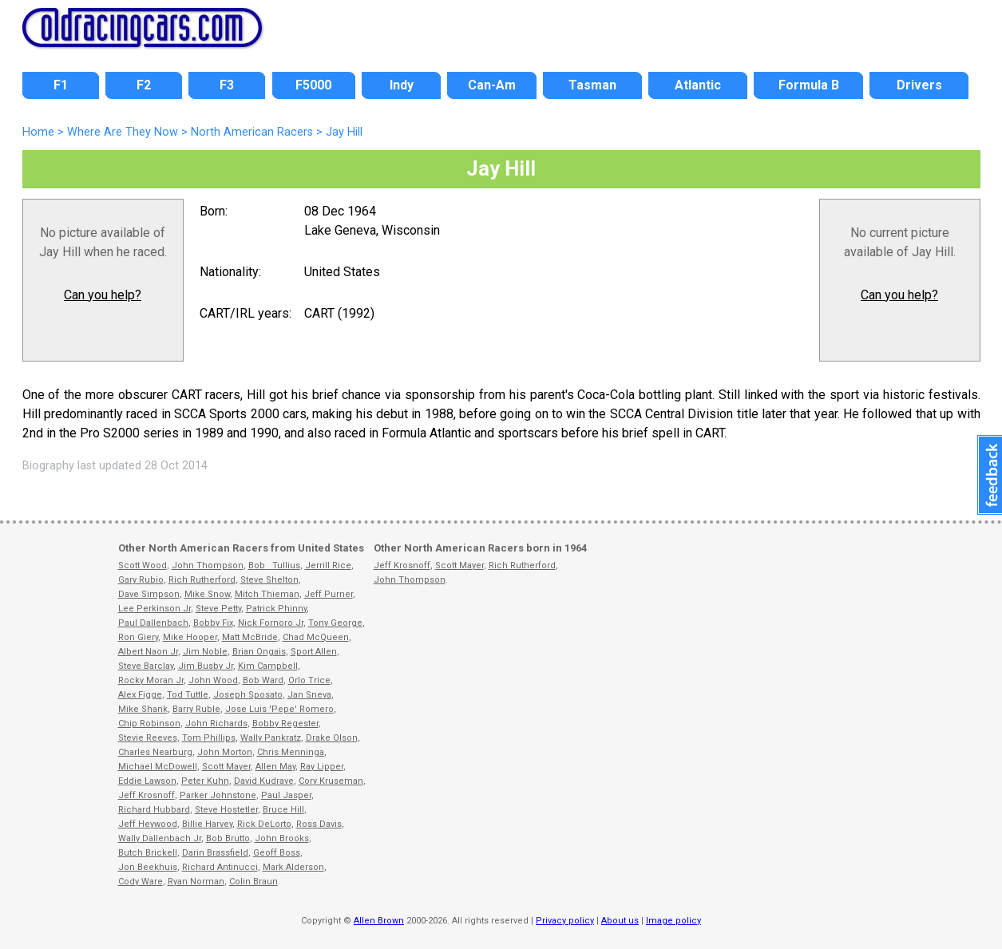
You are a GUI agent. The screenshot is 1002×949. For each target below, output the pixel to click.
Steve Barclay (145, 666)
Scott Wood (142, 565)
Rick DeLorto (264, 824)
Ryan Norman (196, 881)
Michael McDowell (157, 766)
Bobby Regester (285, 723)
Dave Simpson (149, 594)
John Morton (224, 752)
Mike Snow (207, 594)
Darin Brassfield (215, 853)
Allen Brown (379, 920)
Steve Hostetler (226, 810)
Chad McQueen (316, 637)
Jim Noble (205, 652)
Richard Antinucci (220, 867)
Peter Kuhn (205, 781)
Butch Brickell (147, 853)
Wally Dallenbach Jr (159, 838)
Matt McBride (250, 637)
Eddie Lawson (147, 781)
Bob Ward (263, 680)
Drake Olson (332, 738)
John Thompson (208, 565)
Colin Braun (253, 881)
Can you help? (102, 294)
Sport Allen (314, 652)
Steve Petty (218, 608)
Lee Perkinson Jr (154, 608)
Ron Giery (138, 637)
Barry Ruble (196, 709)
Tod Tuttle (187, 695)
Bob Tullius (274, 565)
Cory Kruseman (331, 781)
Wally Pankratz (270, 738)
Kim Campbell (268, 666)
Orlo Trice (309, 680)
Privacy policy (565, 920)
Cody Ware (140, 881)
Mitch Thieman (267, 594)
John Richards (216, 723)
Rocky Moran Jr (151, 680)
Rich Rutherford (202, 580)
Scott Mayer (226, 766)
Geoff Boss (276, 853)
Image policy (673, 920)
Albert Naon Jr (148, 652)
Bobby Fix (213, 623)
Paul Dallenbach (153, 623)
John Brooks (282, 838)
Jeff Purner (328, 594)
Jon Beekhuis (147, 867)
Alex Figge (140, 695)
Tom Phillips (209, 738)
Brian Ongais (259, 652)
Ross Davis (319, 824)
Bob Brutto (228, 838)
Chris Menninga (290, 752)
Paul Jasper (286, 795)
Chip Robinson (149, 723)
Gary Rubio (141, 580)
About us (620, 920)
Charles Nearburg (155, 752)
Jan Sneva (309, 695)
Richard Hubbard (154, 810)
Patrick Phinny (276, 608)
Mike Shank (143, 709)
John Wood (213, 680)
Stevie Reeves (147, 738)
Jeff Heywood (147, 824)
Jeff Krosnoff (146, 795)
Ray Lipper (321, 766)
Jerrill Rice (328, 565)
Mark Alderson (293, 867)
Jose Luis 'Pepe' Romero (279, 709)
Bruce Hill (283, 810)
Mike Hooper (190, 637)
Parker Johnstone (218, 795)
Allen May (275, 766)
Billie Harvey (207, 824)
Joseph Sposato (248, 695)
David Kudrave (264, 781)
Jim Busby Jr (205, 666)
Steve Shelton (269, 580)
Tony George (335, 623)
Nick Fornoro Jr (270, 623)
